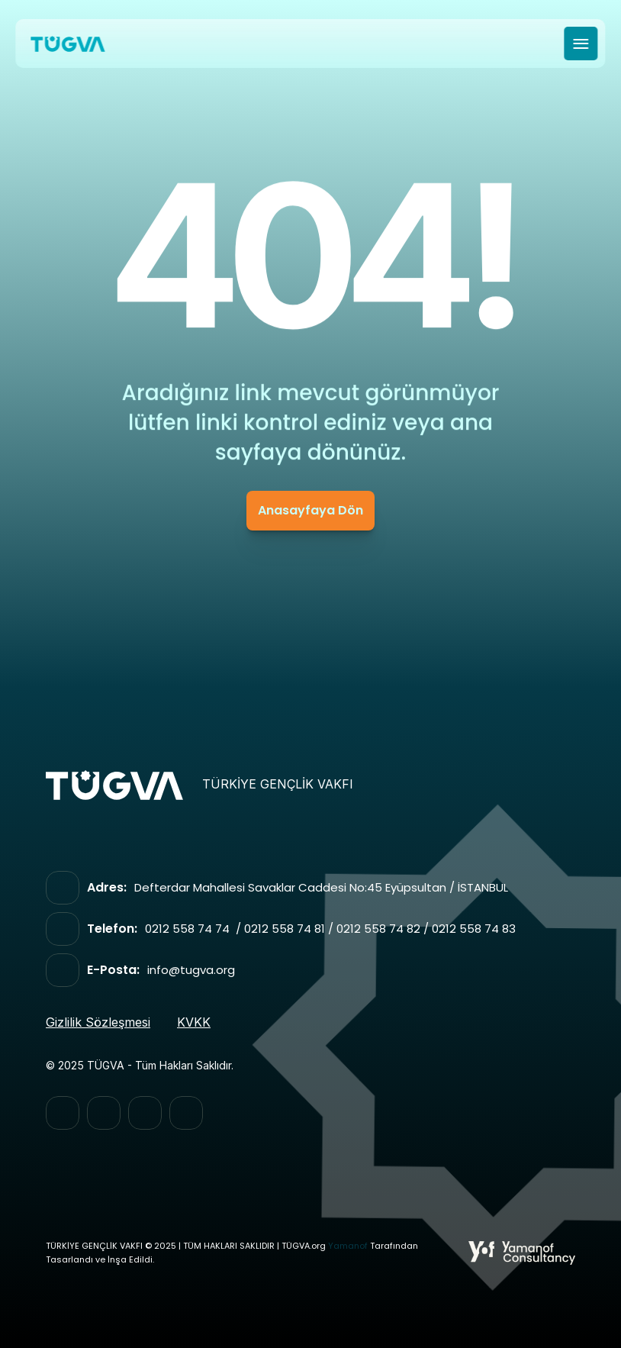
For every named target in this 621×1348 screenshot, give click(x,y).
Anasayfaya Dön (310, 510)
